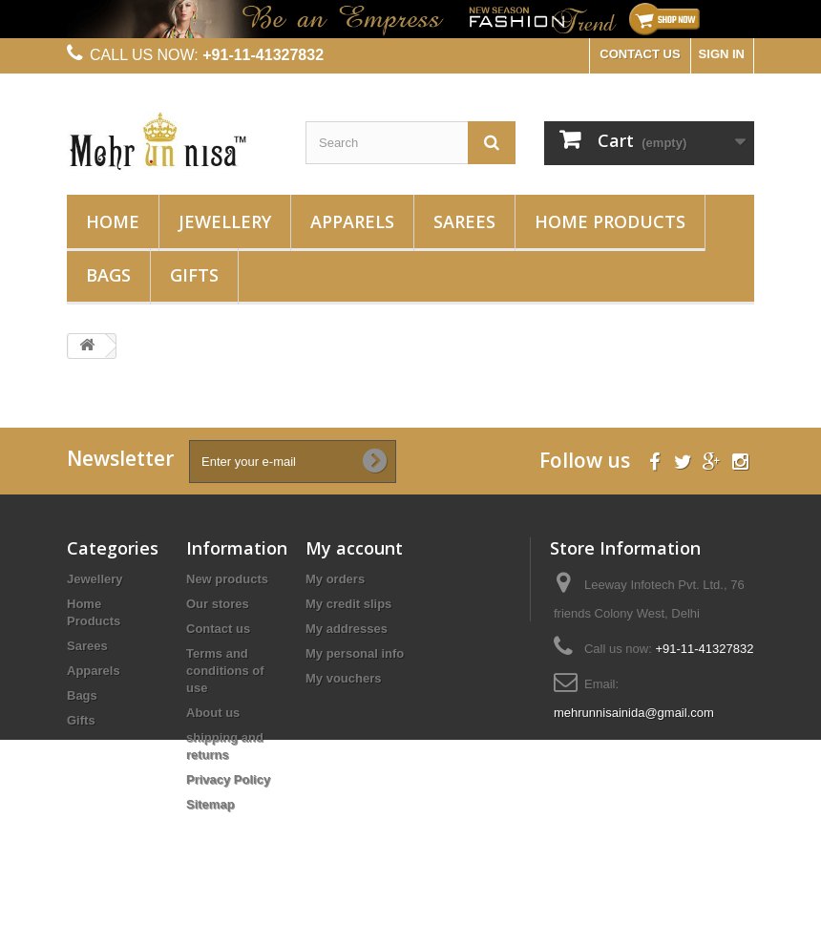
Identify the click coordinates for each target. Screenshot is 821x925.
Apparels (352, 221)
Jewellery (225, 221)
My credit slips (348, 604)
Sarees (464, 221)
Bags (108, 274)
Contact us (218, 628)
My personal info (354, 653)
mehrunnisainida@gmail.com (634, 712)
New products (227, 579)
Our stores (217, 604)
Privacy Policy (228, 779)
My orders (335, 579)
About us (213, 712)
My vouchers (343, 678)
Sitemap (210, 804)
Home (112, 221)
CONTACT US (640, 54)
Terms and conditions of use (225, 670)
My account (354, 547)
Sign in (722, 54)
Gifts (194, 274)
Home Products (610, 221)
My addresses (346, 628)
